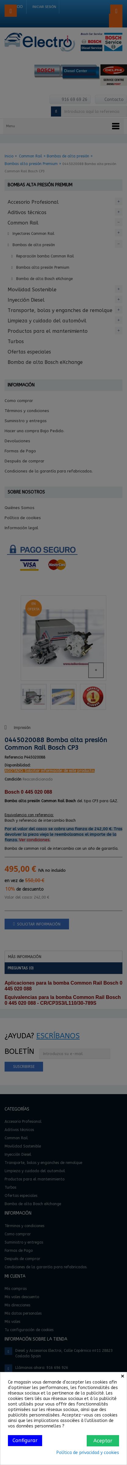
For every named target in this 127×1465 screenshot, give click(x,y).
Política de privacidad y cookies (87, 1452)
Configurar (25, 1440)
